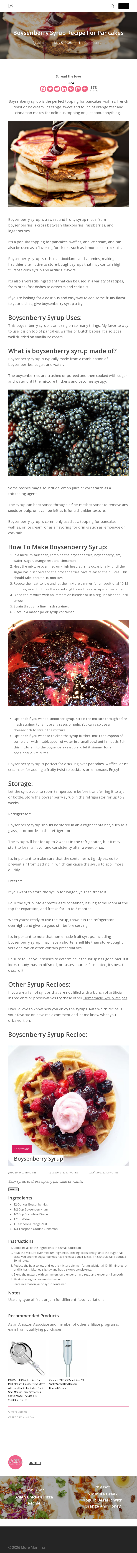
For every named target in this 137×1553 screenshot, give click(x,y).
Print (13, 1189)
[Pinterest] (71, 86)
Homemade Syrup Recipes (105, 998)
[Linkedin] (64, 86)
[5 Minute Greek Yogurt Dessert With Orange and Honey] (102, 1497)
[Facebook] (43, 86)
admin (42, 42)
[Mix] (78, 86)
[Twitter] (50, 86)
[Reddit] (57, 86)
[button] (123, 6)
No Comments (90, 42)
